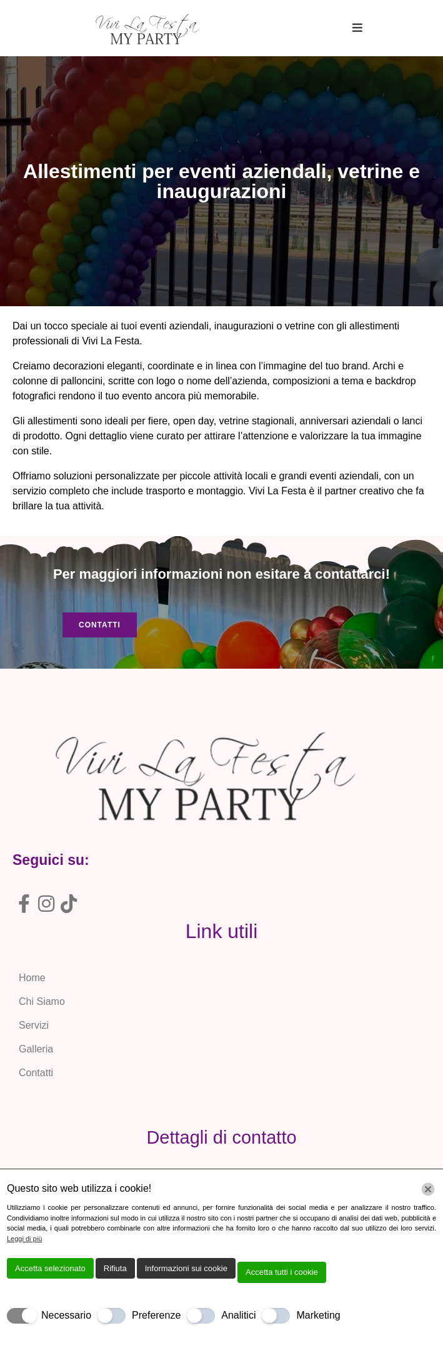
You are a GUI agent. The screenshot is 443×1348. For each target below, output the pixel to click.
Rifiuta (115, 1268)
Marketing (318, 1315)
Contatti (36, 1072)
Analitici (238, 1315)
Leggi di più (24, 1238)
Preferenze (156, 1315)
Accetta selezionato (50, 1268)
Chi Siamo (42, 1001)
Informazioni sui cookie (186, 1268)
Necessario (66, 1315)
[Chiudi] (428, 1189)
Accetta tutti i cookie (282, 1272)
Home (32, 977)
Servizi (34, 1025)
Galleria (36, 1049)
